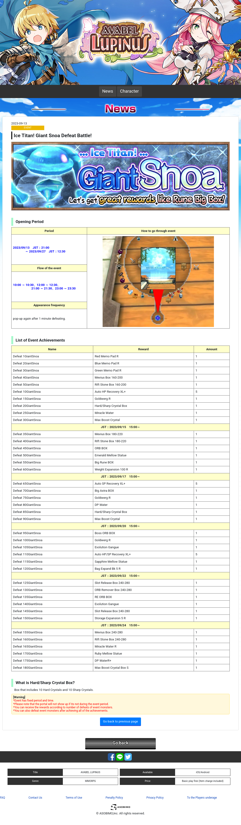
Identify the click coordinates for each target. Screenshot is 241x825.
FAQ (2, 797)
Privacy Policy (155, 797)
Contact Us (35, 797)
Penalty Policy (114, 797)
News (107, 91)
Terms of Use (74, 797)
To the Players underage (202, 797)
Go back (120, 743)
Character (129, 91)
